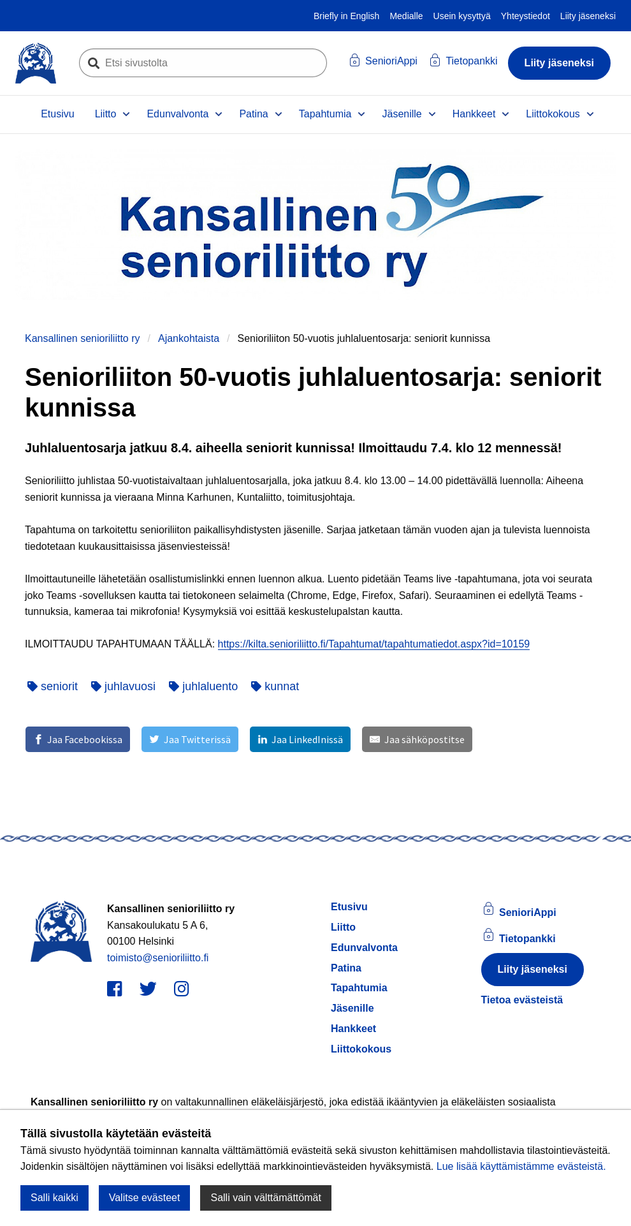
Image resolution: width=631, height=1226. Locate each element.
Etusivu (57, 113)
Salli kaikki (54, 1197)
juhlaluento (203, 686)
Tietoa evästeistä (522, 999)
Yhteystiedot (525, 16)
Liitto (106, 113)
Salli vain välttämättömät (265, 1197)
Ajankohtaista (188, 338)
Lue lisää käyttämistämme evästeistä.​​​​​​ (521, 1166)
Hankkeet (474, 113)
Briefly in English (347, 16)
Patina (253, 113)
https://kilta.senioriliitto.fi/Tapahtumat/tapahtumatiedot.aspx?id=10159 (374, 644)
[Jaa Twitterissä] (189, 739)
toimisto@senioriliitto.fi (157, 957)
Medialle (406, 16)
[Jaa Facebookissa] (77, 739)
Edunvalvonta (177, 113)
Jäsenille (401, 113)
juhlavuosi (123, 686)
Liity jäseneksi (588, 16)
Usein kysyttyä (462, 16)
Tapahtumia (325, 113)
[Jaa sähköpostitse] (417, 739)
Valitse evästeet (144, 1197)
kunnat (275, 686)
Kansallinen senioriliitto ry (82, 338)
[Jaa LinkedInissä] (300, 739)
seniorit (52, 686)
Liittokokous (553, 113)
